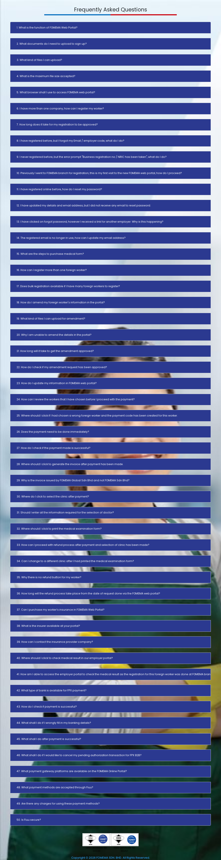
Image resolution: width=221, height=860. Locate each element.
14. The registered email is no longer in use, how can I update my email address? (71, 238)
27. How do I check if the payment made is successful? (53, 448)
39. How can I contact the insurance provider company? (55, 642)
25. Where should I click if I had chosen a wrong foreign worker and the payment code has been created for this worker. (97, 415)
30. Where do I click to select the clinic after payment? (53, 496)
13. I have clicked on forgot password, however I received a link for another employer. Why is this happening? (90, 221)
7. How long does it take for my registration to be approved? (57, 124)
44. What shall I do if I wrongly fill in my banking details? (54, 723)
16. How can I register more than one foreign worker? (52, 270)
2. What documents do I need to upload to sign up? (52, 44)
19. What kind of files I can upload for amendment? (51, 318)
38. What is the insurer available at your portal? (48, 626)
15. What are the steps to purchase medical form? (50, 254)
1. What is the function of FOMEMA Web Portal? (47, 27)
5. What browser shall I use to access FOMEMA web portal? (56, 92)
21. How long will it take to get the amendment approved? (55, 351)
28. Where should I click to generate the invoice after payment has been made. (70, 464)
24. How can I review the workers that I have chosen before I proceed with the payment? (76, 399)
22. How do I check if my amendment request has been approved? (62, 367)
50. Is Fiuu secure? (29, 820)
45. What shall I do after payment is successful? (49, 739)
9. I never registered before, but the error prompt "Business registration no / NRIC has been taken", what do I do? (92, 157)
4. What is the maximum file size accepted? (46, 76)
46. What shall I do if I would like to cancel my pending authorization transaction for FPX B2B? (79, 755)
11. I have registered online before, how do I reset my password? (59, 189)
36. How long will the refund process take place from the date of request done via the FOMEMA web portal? (88, 593)
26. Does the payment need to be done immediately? (53, 432)
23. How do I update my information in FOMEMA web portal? (57, 383)
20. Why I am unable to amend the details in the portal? (54, 335)
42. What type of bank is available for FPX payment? (52, 690)
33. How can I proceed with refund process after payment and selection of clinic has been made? (83, 545)
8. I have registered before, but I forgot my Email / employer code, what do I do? (70, 141)
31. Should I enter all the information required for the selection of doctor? (65, 512)
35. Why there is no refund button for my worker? (49, 577)
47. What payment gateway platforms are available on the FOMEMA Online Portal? (72, 771)
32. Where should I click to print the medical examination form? (59, 529)
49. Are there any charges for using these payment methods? (58, 803)
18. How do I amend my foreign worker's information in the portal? (61, 302)
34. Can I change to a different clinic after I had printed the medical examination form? (75, 561)
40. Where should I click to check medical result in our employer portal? (65, 658)
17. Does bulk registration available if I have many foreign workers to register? (68, 286)
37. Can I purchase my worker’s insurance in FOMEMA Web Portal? (60, 609)
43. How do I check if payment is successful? (47, 706)
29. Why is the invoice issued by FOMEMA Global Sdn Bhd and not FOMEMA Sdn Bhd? (73, 480)
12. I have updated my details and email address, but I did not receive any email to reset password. (84, 205)
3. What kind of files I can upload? (39, 60)
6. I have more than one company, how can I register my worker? (60, 108)
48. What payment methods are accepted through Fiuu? (55, 787)
